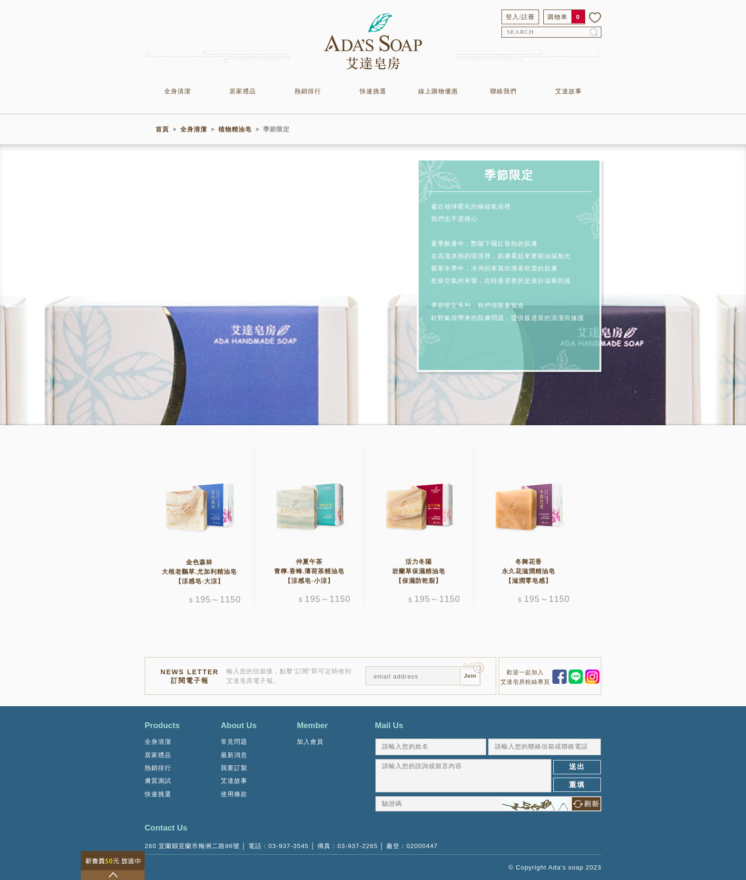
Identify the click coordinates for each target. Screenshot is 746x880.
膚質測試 (158, 780)
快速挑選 (373, 91)
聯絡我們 (503, 91)
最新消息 (234, 755)
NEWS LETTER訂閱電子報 (189, 676)
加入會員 (310, 741)
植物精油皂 (235, 129)
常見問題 (234, 741)
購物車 (558, 16)
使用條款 (234, 794)
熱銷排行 (307, 91)
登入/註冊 (520, 16)
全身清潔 (177, 91)
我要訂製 (234, 767)
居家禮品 (242, 91)
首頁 (162, 129)
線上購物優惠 (438, 91)
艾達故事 (568, 91)
